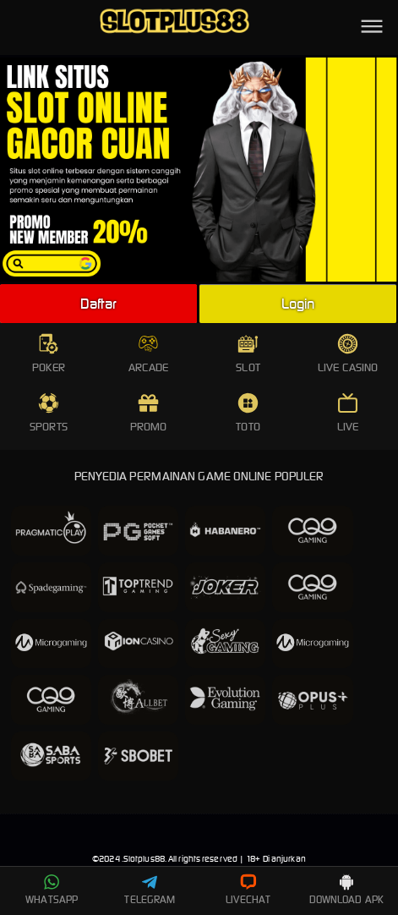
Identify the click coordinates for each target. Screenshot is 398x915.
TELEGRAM (149, 890)
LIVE (347, 413)
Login (298, 303)
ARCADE (148, 354)
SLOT (247, 354)
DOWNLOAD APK (346, 890)
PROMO (148, 413)
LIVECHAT (248, 890)
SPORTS (49, 413)
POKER (48, 354)
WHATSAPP (51, 890)
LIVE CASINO (348, 354)
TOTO (247, 413)
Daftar (98, 303)
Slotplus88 (144, 858)
